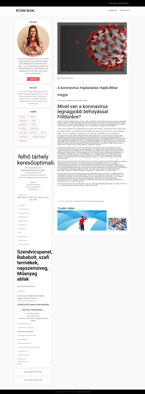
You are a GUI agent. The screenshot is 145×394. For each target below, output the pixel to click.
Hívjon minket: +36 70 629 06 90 (118, 3)
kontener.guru (23, 221)
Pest (45, 99)
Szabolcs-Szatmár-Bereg (33, 101)
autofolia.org (22, 195)
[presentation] (123, 220)
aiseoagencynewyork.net (33, 173)
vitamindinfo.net (22, 361)
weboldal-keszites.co (33, 185)
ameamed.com (22, 217)
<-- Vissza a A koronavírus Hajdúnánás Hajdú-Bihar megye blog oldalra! (80, 201)
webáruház (34, 129)
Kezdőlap (112, 10)
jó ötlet (33, 133)
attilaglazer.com (24, 213)
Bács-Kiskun (23, 91)
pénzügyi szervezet (38, 137)
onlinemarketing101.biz (33, 187)
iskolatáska (22, 125)
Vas (46, 101)
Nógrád (41, 99)
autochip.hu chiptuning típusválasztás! (33, 175)
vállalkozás (22, 141)
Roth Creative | (78, 391)
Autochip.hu (21, 291)
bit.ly (20, 232)
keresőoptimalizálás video (33, 168)
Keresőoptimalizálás (33, 316)
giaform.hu (21, 205)
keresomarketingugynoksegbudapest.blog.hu (33, 177)
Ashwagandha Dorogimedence (27, 301)
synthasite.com (23, 355)
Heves (35, 96)
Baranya (30, 91)
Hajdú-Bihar (28, 96)
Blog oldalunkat (40, 59)
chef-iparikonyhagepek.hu (26, 286)
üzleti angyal (23, 137)
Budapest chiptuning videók (27, 335)
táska (34, 121)
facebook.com (22, 351)
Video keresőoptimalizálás (26, 318)
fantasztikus (23, 121)
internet (33, 125)
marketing (22, 129)
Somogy (22, 101)
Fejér (38, 94)
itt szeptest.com (23, 209)
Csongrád (33, 94)
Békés (35, 91)
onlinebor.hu (22, 225)
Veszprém (31, 103)
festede (19, 364)
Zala (36, 103)
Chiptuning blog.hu (24, 324)
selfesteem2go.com (24, 343)
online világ (23, 133)
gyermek (22, 117)
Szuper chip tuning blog (26, 327)
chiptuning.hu (22, 228)
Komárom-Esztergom (32, 99)
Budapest (26, 94)
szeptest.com (33, 189)
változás (32, 117)
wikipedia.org (22, 236)
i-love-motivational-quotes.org (28, 347)
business (43, 133)
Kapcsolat (125, 10)
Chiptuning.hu (22, 339)
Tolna (43, 101)
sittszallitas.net (23, 244)
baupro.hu (33, 182)
